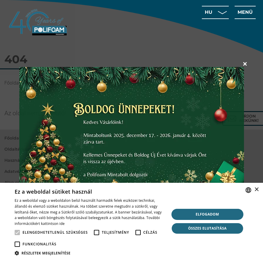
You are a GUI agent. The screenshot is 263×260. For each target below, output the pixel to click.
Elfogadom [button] (207, 214)
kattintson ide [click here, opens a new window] (53, 223)
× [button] (256, 189)
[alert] (131, 221)
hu (208, 12)
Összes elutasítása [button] (207, 228)
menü (245, 12)
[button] (90, 253)
